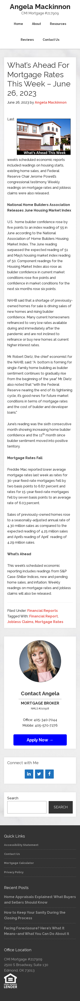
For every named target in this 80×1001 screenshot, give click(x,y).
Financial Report (43, 616)
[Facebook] (49, 774)
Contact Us (12, 854)
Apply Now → (40, 739)
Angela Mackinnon (40, 7)
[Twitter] (39, 774)
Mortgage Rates (49, 622)
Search (12, 798)
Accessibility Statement (21, 845)
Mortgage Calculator (19, 863)
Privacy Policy (13, 872)
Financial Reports (42, 611)
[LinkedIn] (29, 774)
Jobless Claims (20, 622)
